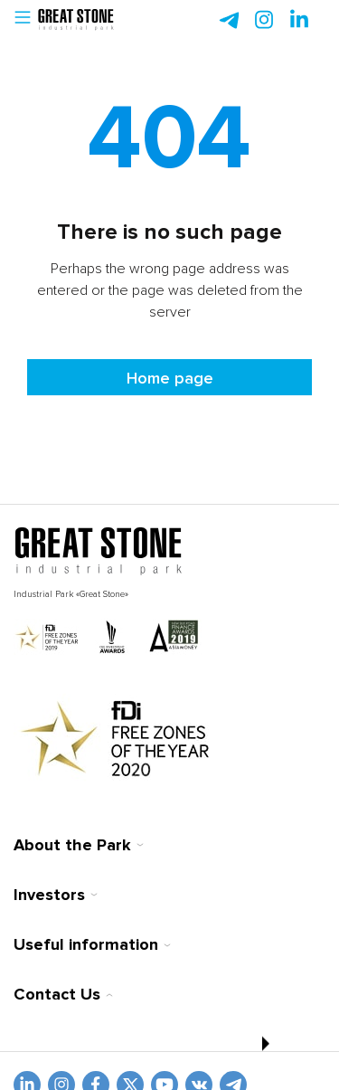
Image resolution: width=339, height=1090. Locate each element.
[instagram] (299, 19)
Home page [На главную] (170, 378)
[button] (23, 20)
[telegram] (228, 19)
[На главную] (99, 551)
